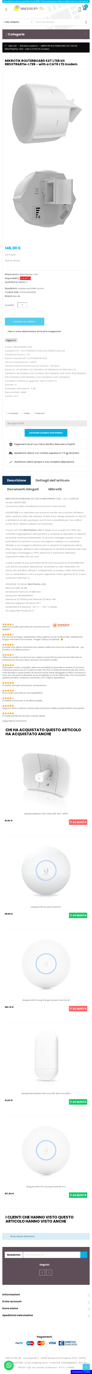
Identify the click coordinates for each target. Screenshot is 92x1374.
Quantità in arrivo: (15, 282)
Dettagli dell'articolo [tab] (52, 480)
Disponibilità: (12, 278)
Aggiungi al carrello (25, 321)
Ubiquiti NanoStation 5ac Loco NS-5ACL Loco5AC (46, 1093)
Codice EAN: (12, 292)
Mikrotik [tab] (55, 489)
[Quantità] (22, 305)
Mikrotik (16, 296)
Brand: (8, 296)
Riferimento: (12, 274)
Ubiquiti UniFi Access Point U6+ (46, 906)
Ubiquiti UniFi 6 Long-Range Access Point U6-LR (46, 1000)
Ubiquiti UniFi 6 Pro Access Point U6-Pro (46, 1186)
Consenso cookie (81, 1371)
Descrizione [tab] (16, 480)
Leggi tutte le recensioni (14, 720)
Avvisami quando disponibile (46, 432)
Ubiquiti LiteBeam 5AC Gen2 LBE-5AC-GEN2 (46, 813)
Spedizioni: (11, 288)
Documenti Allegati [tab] (23, 489)
